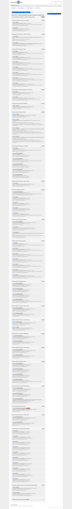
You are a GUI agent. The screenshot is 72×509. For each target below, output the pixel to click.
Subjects (51, 507)
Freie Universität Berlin (14, 504)
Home (52, 1)
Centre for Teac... (20, 12)
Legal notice (58, 1)
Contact (55, 1)
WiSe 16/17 (14, 12)
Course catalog (15, 5)
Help (61, 1)
